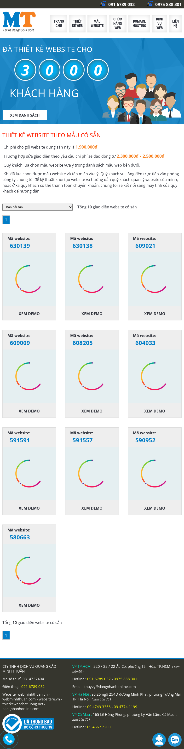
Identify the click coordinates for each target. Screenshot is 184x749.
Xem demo (29, 313)
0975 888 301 (164, 4)
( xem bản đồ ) (101, 699)
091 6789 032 (117, 4)
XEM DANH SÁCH (25, 115)
